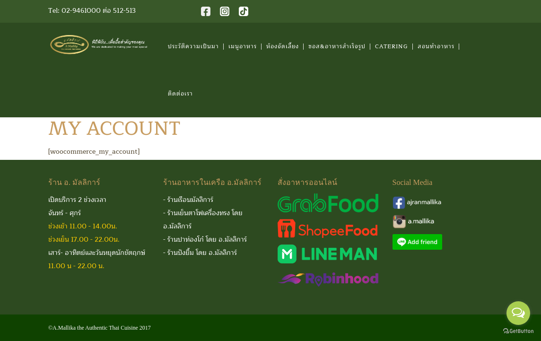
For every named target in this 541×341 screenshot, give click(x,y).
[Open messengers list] (518, 313)
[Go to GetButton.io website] (518, 331)
